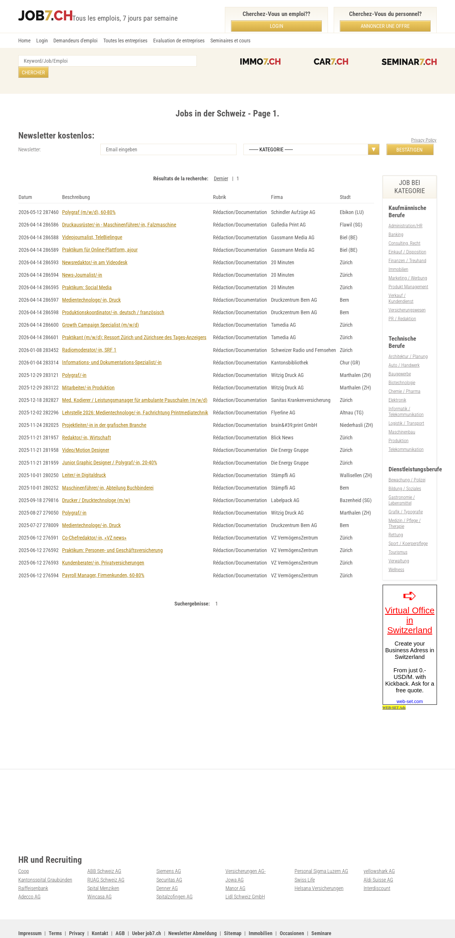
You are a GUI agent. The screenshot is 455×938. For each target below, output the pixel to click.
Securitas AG (169, 860)
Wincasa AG (99, 877)
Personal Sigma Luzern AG (321, 852)
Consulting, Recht (404, 231)
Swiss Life (305, 860)
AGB (120, 913)
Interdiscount (377, 868)
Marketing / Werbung (408, 265)
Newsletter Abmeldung (192, 913)
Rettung (396, 517)
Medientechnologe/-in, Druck (91, 287)
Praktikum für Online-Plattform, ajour (100, 238)
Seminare (321, 913)
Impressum (29, 913)
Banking (396, 223)
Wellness (396, 550)
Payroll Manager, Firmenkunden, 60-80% (103, 559)
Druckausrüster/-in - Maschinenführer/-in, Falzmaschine (119, 213)
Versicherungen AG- (245, 852)
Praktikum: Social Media (87, 275)
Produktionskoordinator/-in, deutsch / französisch (113, 300)
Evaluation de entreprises (179, 40)
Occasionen (292, 913)
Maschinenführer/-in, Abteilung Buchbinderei (108, 473)
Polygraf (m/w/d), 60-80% (88, 201)
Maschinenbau (402, 416)
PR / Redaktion (402, 305)
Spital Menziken (103, 868)
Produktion (399, 424)
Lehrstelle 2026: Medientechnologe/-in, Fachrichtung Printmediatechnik (135, 399)
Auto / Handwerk (404, 351)
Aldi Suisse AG (378, 860)
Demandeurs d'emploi (75, 40)
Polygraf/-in (74, 361)
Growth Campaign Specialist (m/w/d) (100, 312)
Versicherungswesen (407, 296)
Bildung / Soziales (405, 472)
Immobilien (398, 257)
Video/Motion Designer (85, 436)
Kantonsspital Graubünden (45, 860)
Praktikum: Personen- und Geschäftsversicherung (112, 535)
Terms (55, 913)
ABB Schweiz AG (104, 852)
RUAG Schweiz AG (105, 860)
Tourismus (398, 533)
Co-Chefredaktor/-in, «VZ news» (94, 522)
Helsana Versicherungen (319, 868)
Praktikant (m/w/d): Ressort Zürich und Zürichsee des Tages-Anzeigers (134, 324)
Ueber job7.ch (146, 913)
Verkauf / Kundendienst (401, 285)
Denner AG (167, 868)
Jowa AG (234, 860)
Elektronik (397, 385)
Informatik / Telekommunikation (406, 396)
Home (24, 40)
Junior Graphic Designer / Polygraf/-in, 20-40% (109, 448)
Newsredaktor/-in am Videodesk (94, 250)
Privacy (76, 913)
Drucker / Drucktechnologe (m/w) (96, 485)
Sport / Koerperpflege (408, 525)
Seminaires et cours (230, 40)
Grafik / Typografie (406, 494)
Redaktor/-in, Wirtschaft (86, 423)
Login (42, 40)
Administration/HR (406, 214)
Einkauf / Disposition (407, 240)
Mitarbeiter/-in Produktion (88, 374)
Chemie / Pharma (404, 376)
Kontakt (100, 913)
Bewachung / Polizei (407, 463)
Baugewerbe (400, 359)
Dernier (221, 167)
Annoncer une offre (385, 26)
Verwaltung (399, 542)
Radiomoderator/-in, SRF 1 (89, 337)
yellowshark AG (379, 852)
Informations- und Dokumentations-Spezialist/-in (112, 349)
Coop (23, 852)
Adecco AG (29, 877)
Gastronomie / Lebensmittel (402, 482)
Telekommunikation (406, 433)
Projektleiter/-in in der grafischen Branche (104, 411)
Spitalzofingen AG (174, 877)
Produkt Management (408, 273)
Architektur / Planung (408, 342)
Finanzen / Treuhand (407, 248)
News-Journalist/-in (82, 263)
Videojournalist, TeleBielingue (92, 225)
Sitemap (232, 913)
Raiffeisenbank (33, 868)
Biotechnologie (402, 368)
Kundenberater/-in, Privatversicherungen (103, 547)
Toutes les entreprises (125, 40)
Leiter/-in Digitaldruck (84, 460)
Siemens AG (168, 852)
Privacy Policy (423, 129)
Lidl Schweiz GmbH (245, 877)
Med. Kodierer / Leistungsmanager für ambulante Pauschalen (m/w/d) (134, 386)
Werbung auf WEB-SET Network (135, 926)
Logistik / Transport (406, 407)
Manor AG (235, 868)
